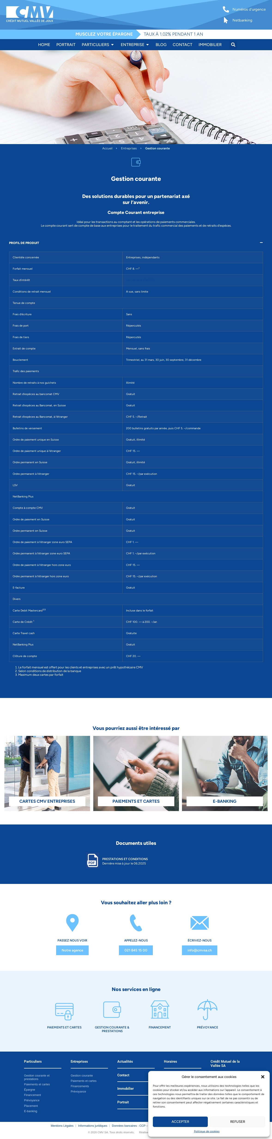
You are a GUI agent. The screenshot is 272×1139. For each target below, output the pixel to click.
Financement (160, 1027)
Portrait (123, 1102)
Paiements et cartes (64, 1027)
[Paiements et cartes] (65, 1010)
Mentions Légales (62, 1125)
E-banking (30, 1110)
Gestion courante (82, 1075)
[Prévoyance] (208, 1010)
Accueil (107, 148)
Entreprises (129, 148)
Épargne (29, 1089)
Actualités (125, 1061)
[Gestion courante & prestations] (112, 1010)
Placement (31, 1105)
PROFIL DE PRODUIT (24, 243)
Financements (80, 1086)
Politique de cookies (207, 1131)
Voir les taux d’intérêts (140, 280)
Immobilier (125, 1088)
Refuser (237, 1122)
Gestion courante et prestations (36, 1077)
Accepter (180, 1122)
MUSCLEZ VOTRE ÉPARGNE (104, 34)
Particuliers (33, 1061)
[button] (262, 1076)
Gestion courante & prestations (112, 1029)
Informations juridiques (92, 1125)
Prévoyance (207, 1027)
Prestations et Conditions (125, 859)
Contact (123, 1075)
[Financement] (160, 1010)
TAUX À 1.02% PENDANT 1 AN (173, 34)
